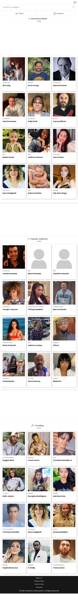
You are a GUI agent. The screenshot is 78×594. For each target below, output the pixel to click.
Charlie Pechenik (61, 274)
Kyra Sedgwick (9, 193)
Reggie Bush (8, 460)
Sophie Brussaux (10, 568)
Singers (55, 378)
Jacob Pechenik (10, 274)
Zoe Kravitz (58, 157)
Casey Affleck (59, 121)
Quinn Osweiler (35, 193)
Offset (56, 345)
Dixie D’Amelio (9, 345)
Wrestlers (6, 378)
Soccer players (8, 529)
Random (58, 13)
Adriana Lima (59, 496)
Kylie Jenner (8, 496)
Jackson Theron (35, 157)
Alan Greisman (60, 85)
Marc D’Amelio (59, 309)
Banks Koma (8, 157)
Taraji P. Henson (10, 309)
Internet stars (7, 343)
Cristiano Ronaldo (11, 532)
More (39, 21)
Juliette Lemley (35, 345)
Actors (55, 119)
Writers (30, 83)
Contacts (39, 588)
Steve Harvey (34, 381)
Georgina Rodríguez (37, 496)
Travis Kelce (59, 568)
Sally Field (32, 121)
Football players (8, 457)
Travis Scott (33, 460)
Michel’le (57, 381)
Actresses (31, 119)
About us (39, 578)
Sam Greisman (9, 121)
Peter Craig (33, 85)
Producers (6, 83)
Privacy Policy (39, 581)
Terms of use (39, 585)
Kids (4, 154)
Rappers (56, 343)
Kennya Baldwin (60, 532)
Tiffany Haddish (35, 309)
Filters (19, 13)
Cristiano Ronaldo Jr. (62, 460)
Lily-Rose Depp (60, 193)
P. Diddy (31, 568)
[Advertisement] (39, 38)
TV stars (31, 378)
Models (55, 190)
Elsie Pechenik (34, 274)
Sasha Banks (8, 381)
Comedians (40, 307)
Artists (55, 529)
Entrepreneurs (58, 307)
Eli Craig (6, 85)
